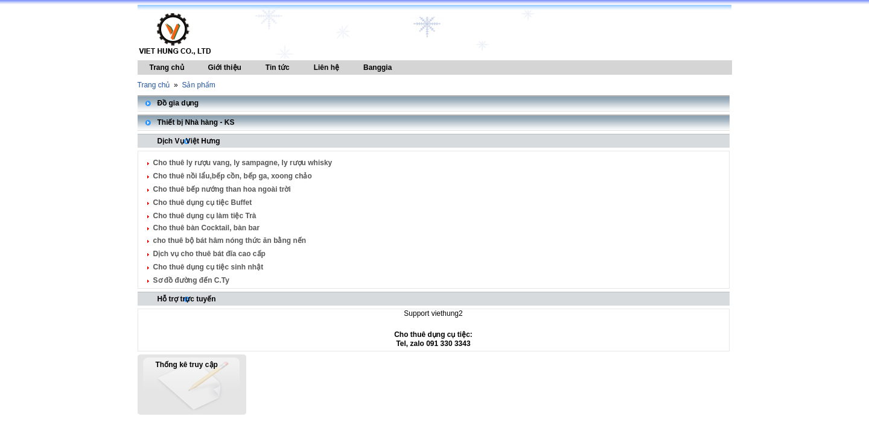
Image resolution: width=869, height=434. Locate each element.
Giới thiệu (224, 67)
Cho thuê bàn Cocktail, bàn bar (206, 228)
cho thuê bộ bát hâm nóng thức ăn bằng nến (230, 240)
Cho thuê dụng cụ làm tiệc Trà (204, 216)
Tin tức (278, 67)
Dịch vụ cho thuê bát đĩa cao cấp (209, 254)
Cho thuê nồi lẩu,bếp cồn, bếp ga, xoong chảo (232, 176)
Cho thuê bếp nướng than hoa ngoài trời (222, 189)
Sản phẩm (198, 85)
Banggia (377, 67)
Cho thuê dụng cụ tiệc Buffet (202, 202)
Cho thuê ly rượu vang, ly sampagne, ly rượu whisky (243, 163)
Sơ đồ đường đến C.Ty (191, 280)
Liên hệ (326, 67)
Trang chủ (167, 67)
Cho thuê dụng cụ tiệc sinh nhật (208, 267)
